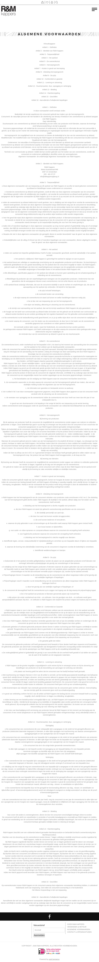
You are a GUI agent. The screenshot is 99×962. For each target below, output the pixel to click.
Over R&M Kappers (75, 924)
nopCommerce (54, 959)
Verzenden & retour (76, 927)
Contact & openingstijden (79, 931)
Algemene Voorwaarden (78, 929)
